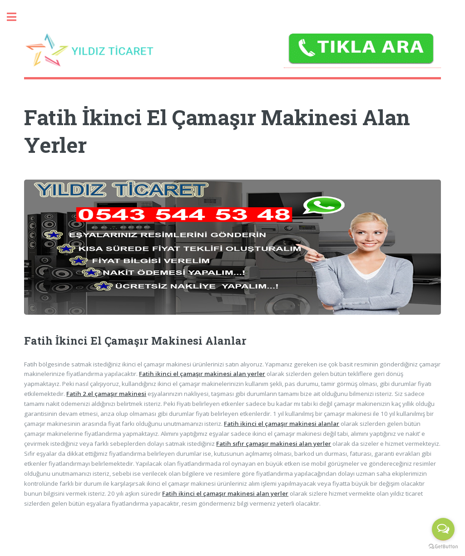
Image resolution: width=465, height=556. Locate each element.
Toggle (16, 17)
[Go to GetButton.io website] (443, 547)
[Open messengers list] (443, 529)
